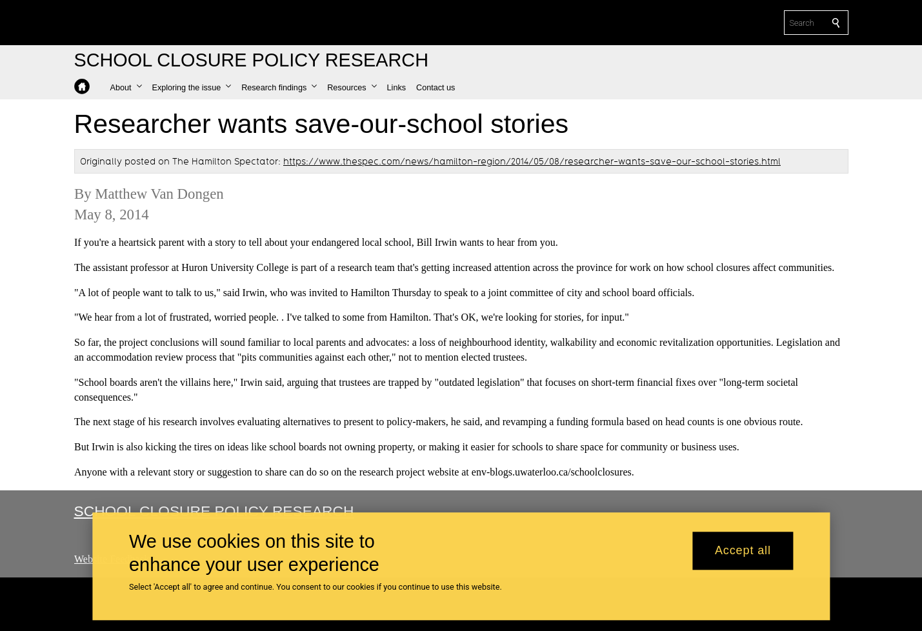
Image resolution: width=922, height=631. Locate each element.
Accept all (743, 551)
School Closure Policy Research (214, 511)
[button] (126, 87)
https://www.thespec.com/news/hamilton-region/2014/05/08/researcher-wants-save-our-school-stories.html (532, 161)
